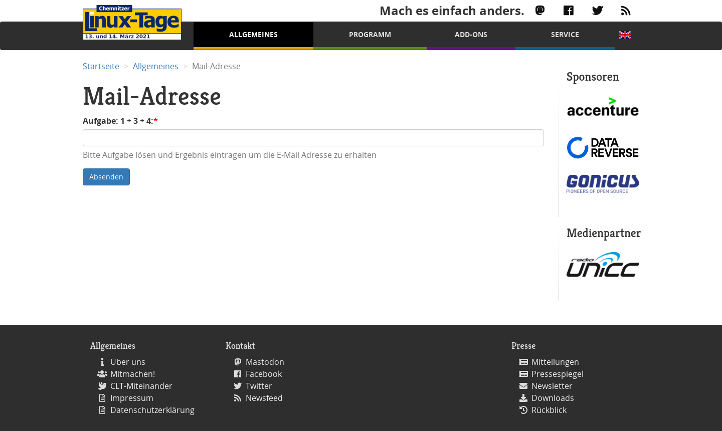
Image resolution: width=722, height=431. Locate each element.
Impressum (131, 397)
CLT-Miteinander (141, 385)
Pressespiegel (557, 373)
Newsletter (552, 385)
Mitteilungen (555, 361)
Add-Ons (471, 34)
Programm (370, 34)
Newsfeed (264, 397)
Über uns (127, 361)
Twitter (259, 385)
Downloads (552, 397)
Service (565, 34)
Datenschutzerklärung (152, 409)
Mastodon (265, 361)
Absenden (106, 176)
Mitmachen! (132, 373)
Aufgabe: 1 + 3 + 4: (118, 120)
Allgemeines (253, 34)
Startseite (101, 66)
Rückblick (549, 409)
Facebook (264, 373)
